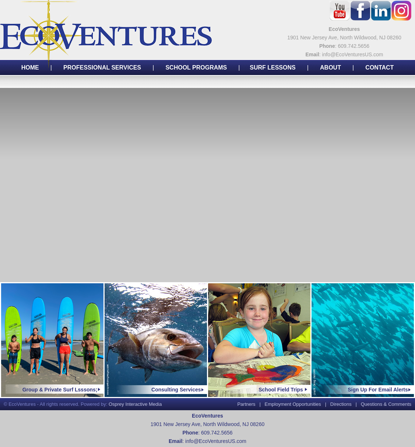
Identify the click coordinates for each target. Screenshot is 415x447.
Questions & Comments (386, 404)
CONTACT (379, 67)
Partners (246, 404)
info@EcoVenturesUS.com (215, 441)
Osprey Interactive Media (135, 404)
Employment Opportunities (293, 404)
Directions (341, 404)
